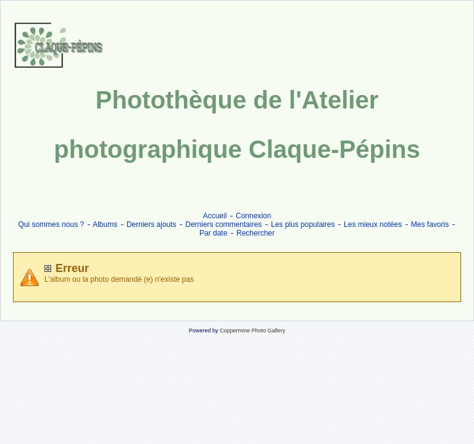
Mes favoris (430, 224)
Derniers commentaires (223, 224)
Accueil (215, 216)
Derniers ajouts (152, 224)
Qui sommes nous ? (51, 224)
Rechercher (255, 233)
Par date (213, 233)
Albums (105, 224)
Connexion (253, 216)
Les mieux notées (373, 224)
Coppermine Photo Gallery (252, 330)
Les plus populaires (303, 224)
